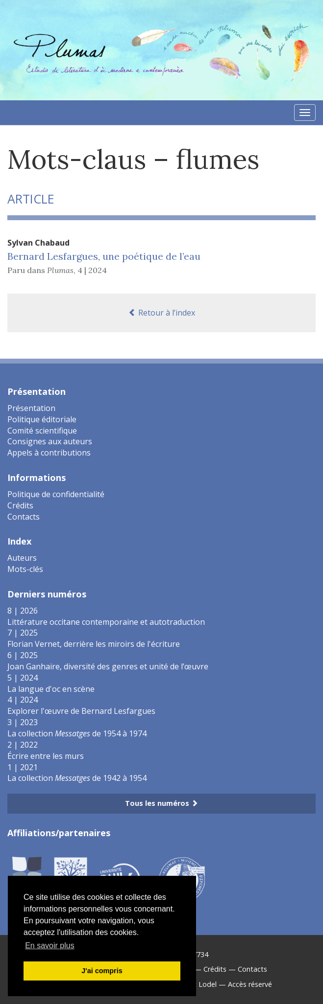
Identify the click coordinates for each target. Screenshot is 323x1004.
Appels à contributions (49, 452)
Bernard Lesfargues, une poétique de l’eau (103, 256)
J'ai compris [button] (101, 971)
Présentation (31, 408)
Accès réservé (250, 984)
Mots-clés (25, 569)
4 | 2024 (92, 270)
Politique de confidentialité (55, 494)
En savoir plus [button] (50, 945)
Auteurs (22, 557)
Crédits (20, 505)
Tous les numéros (161, 803)
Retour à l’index (161, 312)
